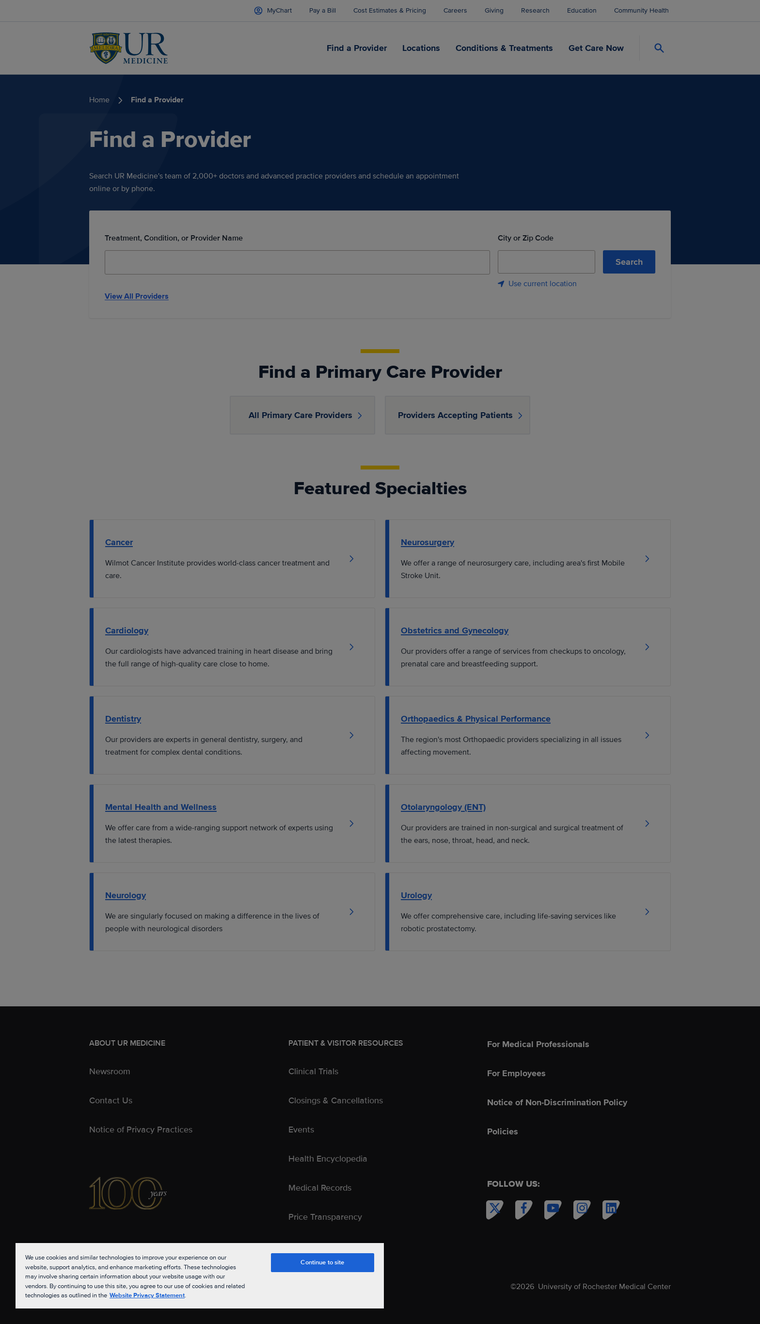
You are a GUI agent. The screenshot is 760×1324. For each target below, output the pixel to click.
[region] (200, 1275)
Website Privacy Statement (147, 1295)
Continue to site (322, 1262)
